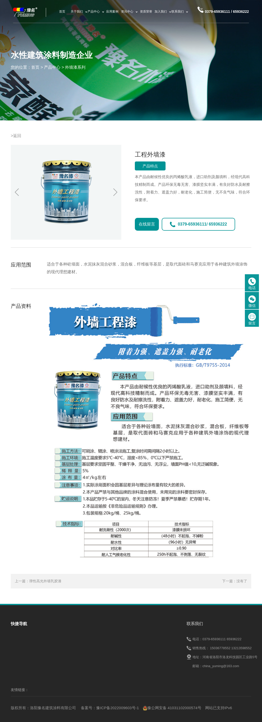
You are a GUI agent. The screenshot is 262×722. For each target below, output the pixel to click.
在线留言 (147, 224)
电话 (252, 284)
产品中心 (52, 67)
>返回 (16, 136)
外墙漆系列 (75, 67)
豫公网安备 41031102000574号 (172, 708)
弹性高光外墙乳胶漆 (45, 581)
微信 (252, 301)
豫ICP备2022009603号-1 (117, 708)
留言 (252, 319)
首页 (35, 67)
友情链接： (20, 690)
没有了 (241, 581)
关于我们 (18, 646)
